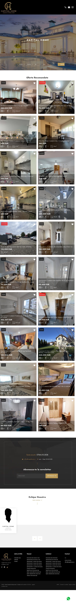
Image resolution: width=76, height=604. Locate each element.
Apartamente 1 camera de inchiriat (53, 561)
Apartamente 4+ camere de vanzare (34, 566)
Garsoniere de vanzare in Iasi (33, 558)
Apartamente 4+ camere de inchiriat (53, 566)
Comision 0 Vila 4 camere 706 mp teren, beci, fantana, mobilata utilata (54, 352)
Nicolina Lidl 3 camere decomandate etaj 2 (53, 176)
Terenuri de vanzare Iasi (32, 575)
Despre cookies (72, 584)
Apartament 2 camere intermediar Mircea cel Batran (56, 106)
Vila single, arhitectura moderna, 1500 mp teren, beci (55, 210)
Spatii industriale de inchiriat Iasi (52, 573)
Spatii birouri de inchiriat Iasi (52, 570)
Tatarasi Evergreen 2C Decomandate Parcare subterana (15, 387)
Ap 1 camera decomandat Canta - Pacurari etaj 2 (16, 211)
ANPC (58, 584)
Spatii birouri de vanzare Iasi (33, 570)
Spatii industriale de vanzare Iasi (33, 573)
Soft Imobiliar (23, 584)
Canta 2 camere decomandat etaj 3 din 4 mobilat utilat (54, 387)
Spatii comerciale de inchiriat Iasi (53, 572)
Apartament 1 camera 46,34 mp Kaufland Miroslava (17, 282)
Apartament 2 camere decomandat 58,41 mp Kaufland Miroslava (56, 281)
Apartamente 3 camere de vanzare (34, 565)
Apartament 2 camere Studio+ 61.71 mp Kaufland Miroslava (16, 316)
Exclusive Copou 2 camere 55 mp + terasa (14, 106)
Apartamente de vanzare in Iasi (33, 559)
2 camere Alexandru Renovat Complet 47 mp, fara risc (17, 422)
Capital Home (8, 526)
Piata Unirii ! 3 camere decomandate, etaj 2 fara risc (56, 247)
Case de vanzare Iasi (31, 568)
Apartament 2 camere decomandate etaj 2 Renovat (17, 176)
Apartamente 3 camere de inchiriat (53, 565)
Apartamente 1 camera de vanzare (34, 561)
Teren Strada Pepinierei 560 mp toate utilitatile (16, 247)
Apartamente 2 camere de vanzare (34, 563)
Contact (16, 561)
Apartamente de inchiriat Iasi (52, 559)
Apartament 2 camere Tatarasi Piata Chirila (53, 423)
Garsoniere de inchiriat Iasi (51, 558)
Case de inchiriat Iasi (50, 568)
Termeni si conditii (64, 584)
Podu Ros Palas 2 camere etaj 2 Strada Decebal (54, 141)
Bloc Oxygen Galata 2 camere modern (13, 141)
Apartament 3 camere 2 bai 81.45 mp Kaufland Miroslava (16, 352)
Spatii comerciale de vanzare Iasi (34, 572)
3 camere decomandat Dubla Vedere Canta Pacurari (55, 317)
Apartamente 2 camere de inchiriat (53, 563)
